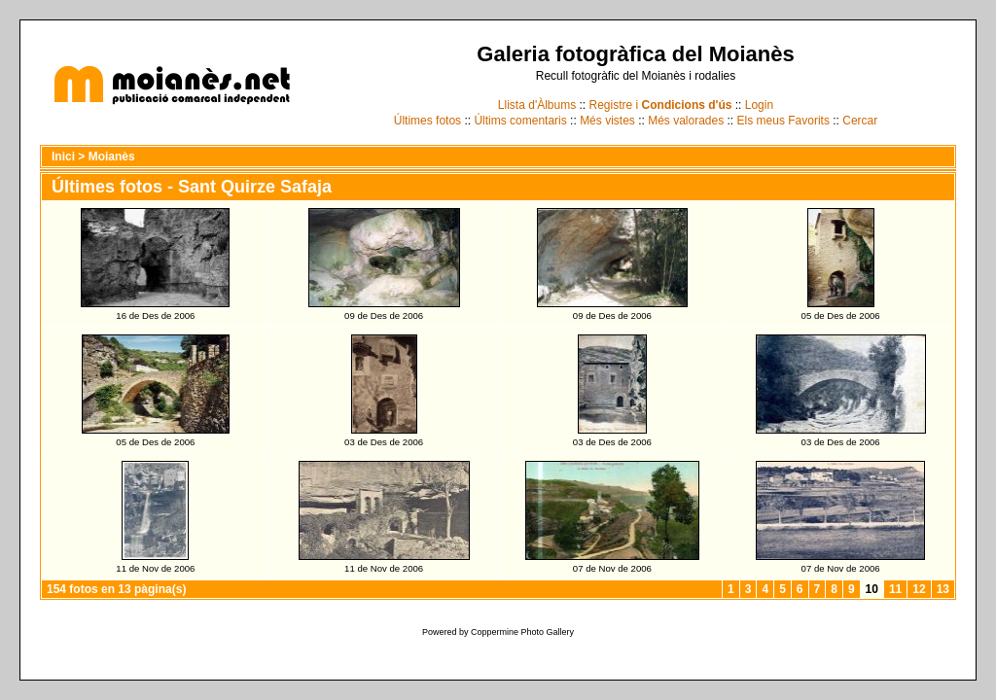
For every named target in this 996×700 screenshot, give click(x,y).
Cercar (859, 120)
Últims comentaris (520, 120)
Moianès (112, 156)
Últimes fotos (427, 120)
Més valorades (686, 120)
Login (759, 105)
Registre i (660, 105)
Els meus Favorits (783, 120)
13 (943, 589)
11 (895, 589)
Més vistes (607, 120)
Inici (63, 156)
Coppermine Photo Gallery (522, 632)
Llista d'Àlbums (537, 105)
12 (918, 589)
